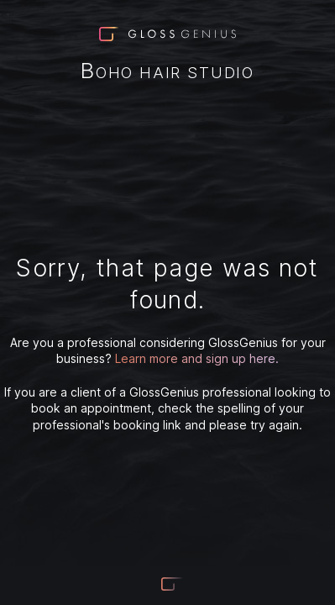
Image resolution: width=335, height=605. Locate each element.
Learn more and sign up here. (197, 358)
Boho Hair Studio (167, 72)
